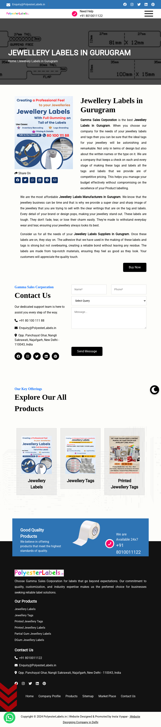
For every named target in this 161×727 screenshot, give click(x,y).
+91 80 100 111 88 (29, 320)
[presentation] (100, 339)
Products (71, 696)
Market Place (107, 696)
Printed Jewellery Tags (29, 621)
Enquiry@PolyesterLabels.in (28, 4)
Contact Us (128, 696)
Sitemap (88, 696)
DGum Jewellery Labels (29, 640)
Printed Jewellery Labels (30, 627)
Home (30, 696)
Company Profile (49, 696)
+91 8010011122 (91, 16)
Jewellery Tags (80, 480)
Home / (13, 61)
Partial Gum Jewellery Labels (33, 633)
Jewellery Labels (25, 609)
